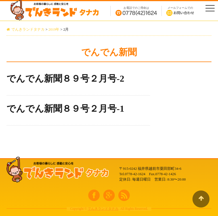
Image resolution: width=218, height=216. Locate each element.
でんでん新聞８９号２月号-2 (65, 78)
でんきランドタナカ (103, 209)
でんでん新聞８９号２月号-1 (65, 108)
